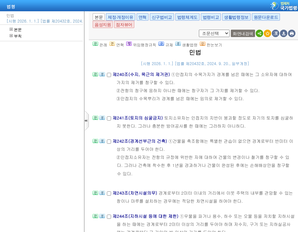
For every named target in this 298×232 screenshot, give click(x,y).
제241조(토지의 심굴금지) (138, 118)
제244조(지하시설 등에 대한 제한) (146, 216)
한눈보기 (211, 44)
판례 (100, 44)
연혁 (143, 17)
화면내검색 (243, 33)
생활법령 (186, 44)
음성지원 (103, 24)
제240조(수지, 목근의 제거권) (141, 74)
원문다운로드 (266, 17)
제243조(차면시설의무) (135, 193)
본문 (16, 29)
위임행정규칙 (141, 44)
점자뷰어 (124, 24)
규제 (166, 44)
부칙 (16, 36)
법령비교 (211, 17)
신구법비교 (162, 17)
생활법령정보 (236, 17)
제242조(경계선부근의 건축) (140, 141)
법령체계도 (187, 17)
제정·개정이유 (120, 17)
